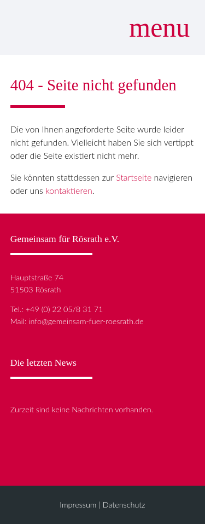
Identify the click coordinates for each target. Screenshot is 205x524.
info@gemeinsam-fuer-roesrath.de (86, 321)
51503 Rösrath (35, 289)
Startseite (133, 177)
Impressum (78, 504)
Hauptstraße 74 (36, 277)
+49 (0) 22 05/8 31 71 (64, 309)
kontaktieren (68, 190)
